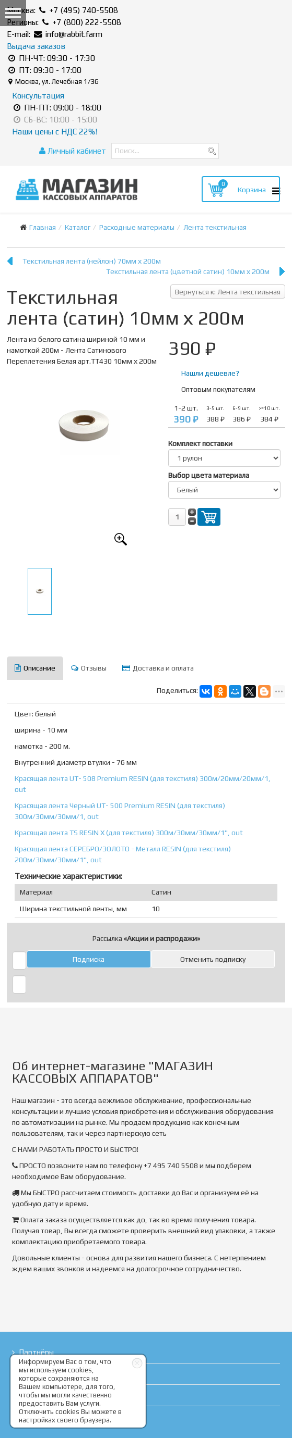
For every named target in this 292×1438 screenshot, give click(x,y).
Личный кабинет (72, 150)
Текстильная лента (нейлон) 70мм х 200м (91, 261)
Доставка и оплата (158, 668)
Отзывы (89, 668)
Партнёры (36, 1352)
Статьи (31, 1373)
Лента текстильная (215, 227)
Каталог (77, 227)
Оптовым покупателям (218, 389)
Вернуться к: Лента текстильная (228, 292)
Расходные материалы (136, 227)
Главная (42, 227)
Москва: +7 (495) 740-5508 (62, 10)
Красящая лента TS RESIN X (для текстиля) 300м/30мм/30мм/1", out (129, 832)
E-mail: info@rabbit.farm (54, 34)
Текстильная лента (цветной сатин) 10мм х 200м (188, 271)
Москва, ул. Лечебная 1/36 (53, 81)
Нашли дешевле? (210, 373)
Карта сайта (40, 1416)
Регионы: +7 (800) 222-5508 (64, 22)
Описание (35, 668)
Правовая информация (60, 1395)
